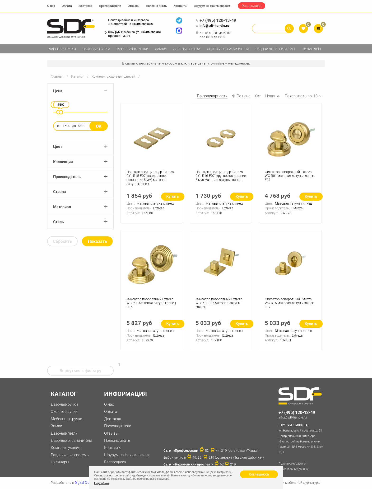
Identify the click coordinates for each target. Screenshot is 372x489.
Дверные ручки (62, 49)
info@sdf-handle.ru (212, 25)
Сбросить (62, 241)
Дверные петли (186, 49)
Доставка (85, 6)
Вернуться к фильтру (80, 370)
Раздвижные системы (275, 49)
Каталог (77, 76)
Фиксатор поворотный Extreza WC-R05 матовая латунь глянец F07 (151, 303)
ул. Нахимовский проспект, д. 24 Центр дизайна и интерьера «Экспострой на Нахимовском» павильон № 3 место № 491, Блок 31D (302, 438)
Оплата (67, 6)
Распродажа (251, 6)
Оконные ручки (96, 49)
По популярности (212, 96)
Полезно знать (156, 6)
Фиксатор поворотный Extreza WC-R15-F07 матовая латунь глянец (219, 303)
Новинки (272, 96)
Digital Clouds (85, 482)
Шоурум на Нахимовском (212, 6)
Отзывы (133, 6)
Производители (110, 6)
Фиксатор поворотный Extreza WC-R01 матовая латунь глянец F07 (289, 176)
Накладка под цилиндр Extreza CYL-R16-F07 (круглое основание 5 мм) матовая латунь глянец (221, 176)
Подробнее (101, 483)
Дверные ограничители (228, 49)
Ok (98, 126)
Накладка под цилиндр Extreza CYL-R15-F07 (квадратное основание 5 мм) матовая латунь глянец (150, 178)
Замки (161, 49)
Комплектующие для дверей (113, 76)
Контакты (180, 6)
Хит (258, 96)
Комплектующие (65, 447)
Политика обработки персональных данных (293, 466)
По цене (241, 96)
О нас (51, 6)
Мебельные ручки (132, 49)
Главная (57, 76)
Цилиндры (311, 49)
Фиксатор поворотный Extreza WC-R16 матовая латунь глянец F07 (289, 303)
